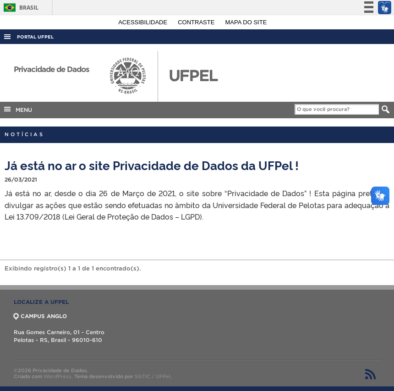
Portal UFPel (35, 36)
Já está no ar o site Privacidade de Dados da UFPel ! (152, 165)
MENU (17, 109)
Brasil (19, 7)
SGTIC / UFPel (152, 376)
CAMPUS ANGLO (40, 316)
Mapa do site (246, 22)
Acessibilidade (143, 22)
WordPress (57, 376)
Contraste (197, 22)
